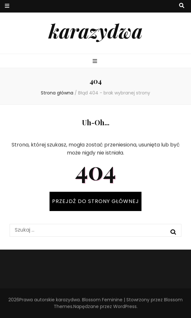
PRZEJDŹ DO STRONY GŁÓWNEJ (95, 201)
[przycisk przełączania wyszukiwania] (181, 6)
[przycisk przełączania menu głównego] (96, 61)
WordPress (125, 306)
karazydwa (95, 30)
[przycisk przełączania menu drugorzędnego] (7, 6)
